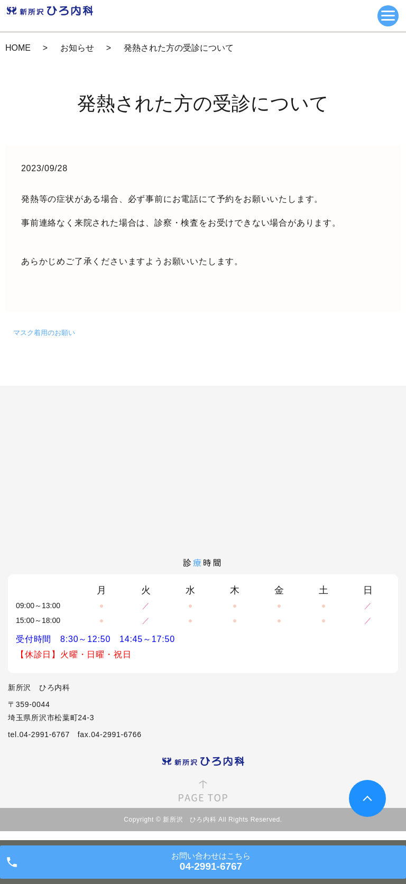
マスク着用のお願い (44, 333)
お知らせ (77, 47)
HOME (18, 47)
